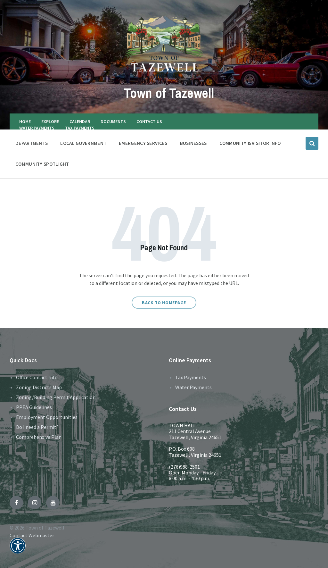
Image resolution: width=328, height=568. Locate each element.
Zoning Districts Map (39, 387)
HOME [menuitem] (25, 121)
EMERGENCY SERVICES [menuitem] (143, 143)
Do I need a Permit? (37, 427)
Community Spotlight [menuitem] (42, 164)
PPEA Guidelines (34, 407)
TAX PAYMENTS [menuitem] (79, 128)
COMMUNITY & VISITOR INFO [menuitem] (250, 143)
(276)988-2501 (184, 467)
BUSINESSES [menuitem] (193, 143)
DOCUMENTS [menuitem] (113, 121)
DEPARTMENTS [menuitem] (31, 143)
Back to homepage (164, 302)
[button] (17, 550)
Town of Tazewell (169, 92)
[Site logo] (164, 78)
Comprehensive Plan (39, 437)
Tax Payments (190, 377)
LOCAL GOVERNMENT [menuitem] (83, 143)
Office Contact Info (37, 377)
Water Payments (193, 387)
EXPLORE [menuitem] (50, 121)
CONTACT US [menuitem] (149, 121)
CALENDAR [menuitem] (80, 121)
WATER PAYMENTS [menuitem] (36, 128)
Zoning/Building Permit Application (55, 397)
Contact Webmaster (32, 535)
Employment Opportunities (47, 417)
